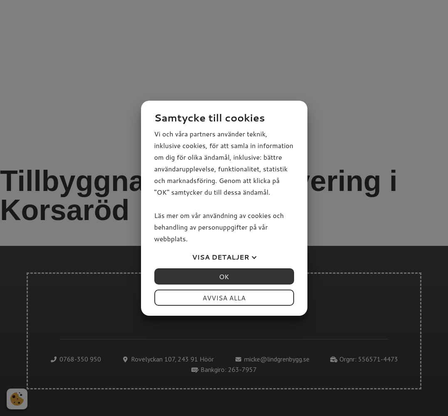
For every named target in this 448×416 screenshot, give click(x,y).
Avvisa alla (224, 297)
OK (224, 276)
